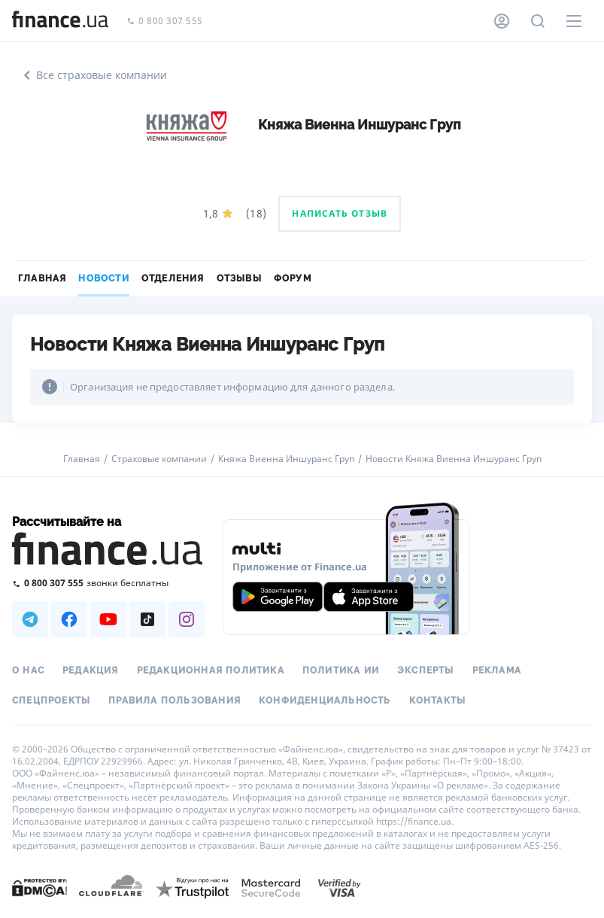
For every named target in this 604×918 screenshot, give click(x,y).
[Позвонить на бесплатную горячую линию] (108, 582)
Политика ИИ (340, 670)
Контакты (437, 700)
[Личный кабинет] (502, 21)
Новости (103, 278)
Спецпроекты (51, 700)
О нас (28, 670)
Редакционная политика (210, 670)
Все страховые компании (92, 75)
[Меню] (574, 21)
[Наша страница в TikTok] (147, 619)
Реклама (496, 670)
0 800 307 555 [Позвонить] (164, 21)
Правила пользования (174, 700)
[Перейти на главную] (60, 21)
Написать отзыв (339, 213)
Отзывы (239, 278)
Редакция (90, 670)
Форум (292, 278)
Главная (42, 278)
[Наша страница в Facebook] (69, 619)
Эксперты (425, 670)
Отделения (173, 278)
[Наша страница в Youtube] (108, 619)
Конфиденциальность (325, 700)
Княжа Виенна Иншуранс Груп (286, 459)
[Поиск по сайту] (538, 21)
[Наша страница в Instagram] (186, 619)
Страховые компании (159, 459)
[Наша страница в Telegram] (30, 619)
